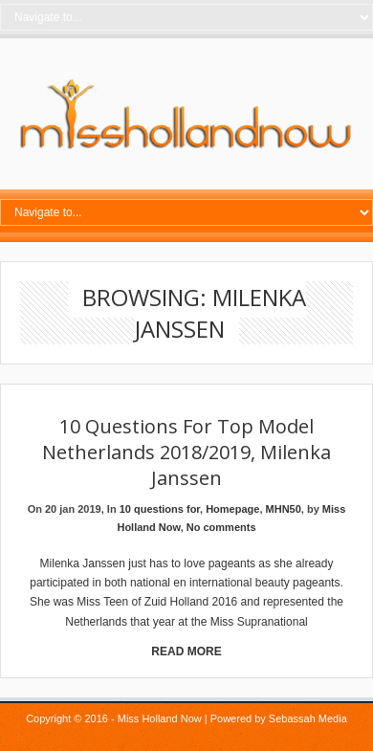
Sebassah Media (308, 718)
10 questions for (160, 509)
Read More (186, 651)
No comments (221, 527)
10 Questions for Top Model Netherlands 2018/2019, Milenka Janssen (186, 452)
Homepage (232, 509)
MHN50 (283, 509)
